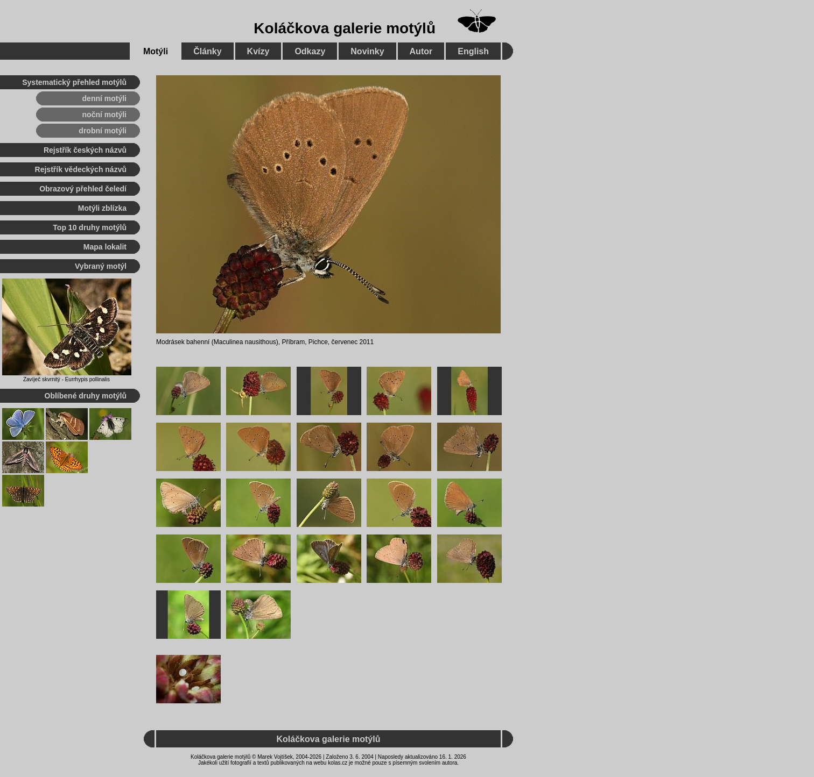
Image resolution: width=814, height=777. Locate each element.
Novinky (367, 51)
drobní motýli (103, 130)
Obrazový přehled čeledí (83, 188)
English (473, 51)
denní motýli (104, 98)
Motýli (155, 51)
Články (207, 51)
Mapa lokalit (105, 247)
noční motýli (104, 114)
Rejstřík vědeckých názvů (81, 169)
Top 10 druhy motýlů (90, 227)
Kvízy (258, 51)
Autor (421, 51)
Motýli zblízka (102, 208)
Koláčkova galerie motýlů (345, 28)
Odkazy (309, 51)
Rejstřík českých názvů (85, 150)
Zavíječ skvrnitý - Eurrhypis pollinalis (66, 379)
